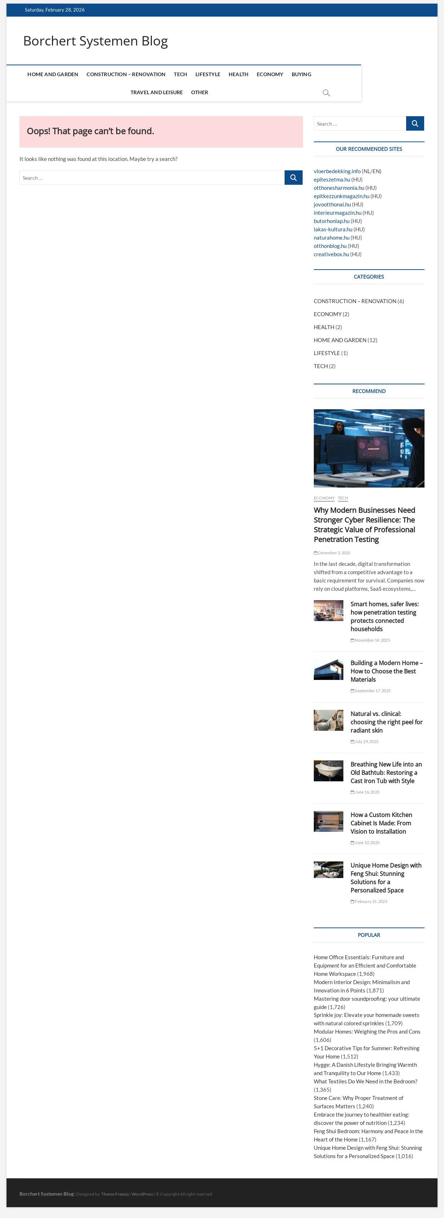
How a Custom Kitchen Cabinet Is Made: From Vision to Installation (381, 823)
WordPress (142, 1194)
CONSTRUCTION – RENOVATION (133, 74)
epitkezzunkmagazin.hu (341, 196)
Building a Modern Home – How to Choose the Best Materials (387, 671)
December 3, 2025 (332, 552)
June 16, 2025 (365, 792)
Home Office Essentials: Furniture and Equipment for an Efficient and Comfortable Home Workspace (365, 965)
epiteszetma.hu (332, 179)
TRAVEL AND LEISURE (353, 74)
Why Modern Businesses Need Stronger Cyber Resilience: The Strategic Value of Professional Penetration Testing (364, 524)
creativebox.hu (331, 254)
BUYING (309, 74)
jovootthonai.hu (332, 204)
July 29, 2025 (364, 741)
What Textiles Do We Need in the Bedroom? (365, 1081)
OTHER (207, 93)
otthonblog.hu (330, 246)
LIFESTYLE (215, 74)
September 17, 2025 (371, 691)
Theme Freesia (115, 1194)
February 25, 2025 (369, 901)
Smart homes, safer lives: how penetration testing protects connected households (385, 616)
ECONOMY (278, 74)
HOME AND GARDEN (60, 74)
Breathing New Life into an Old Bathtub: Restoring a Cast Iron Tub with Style (386, 772)
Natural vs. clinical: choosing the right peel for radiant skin (387, 722)
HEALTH (246, 74)
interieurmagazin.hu (337, 213)
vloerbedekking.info (337, 171)
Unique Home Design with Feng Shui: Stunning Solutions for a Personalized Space (386, 878)
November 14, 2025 (370, 640)
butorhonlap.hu (332, 221)
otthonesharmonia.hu (339, 188)
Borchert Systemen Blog (95, 41)
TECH (188, 74)
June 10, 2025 (365, 842)
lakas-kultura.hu (333, 229)
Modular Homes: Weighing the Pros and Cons (367, 1032)
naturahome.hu (332, 238)
